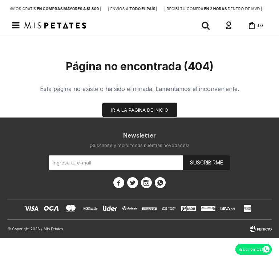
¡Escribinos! (251, 249)
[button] (202, 26)
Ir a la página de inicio (139, 111)
